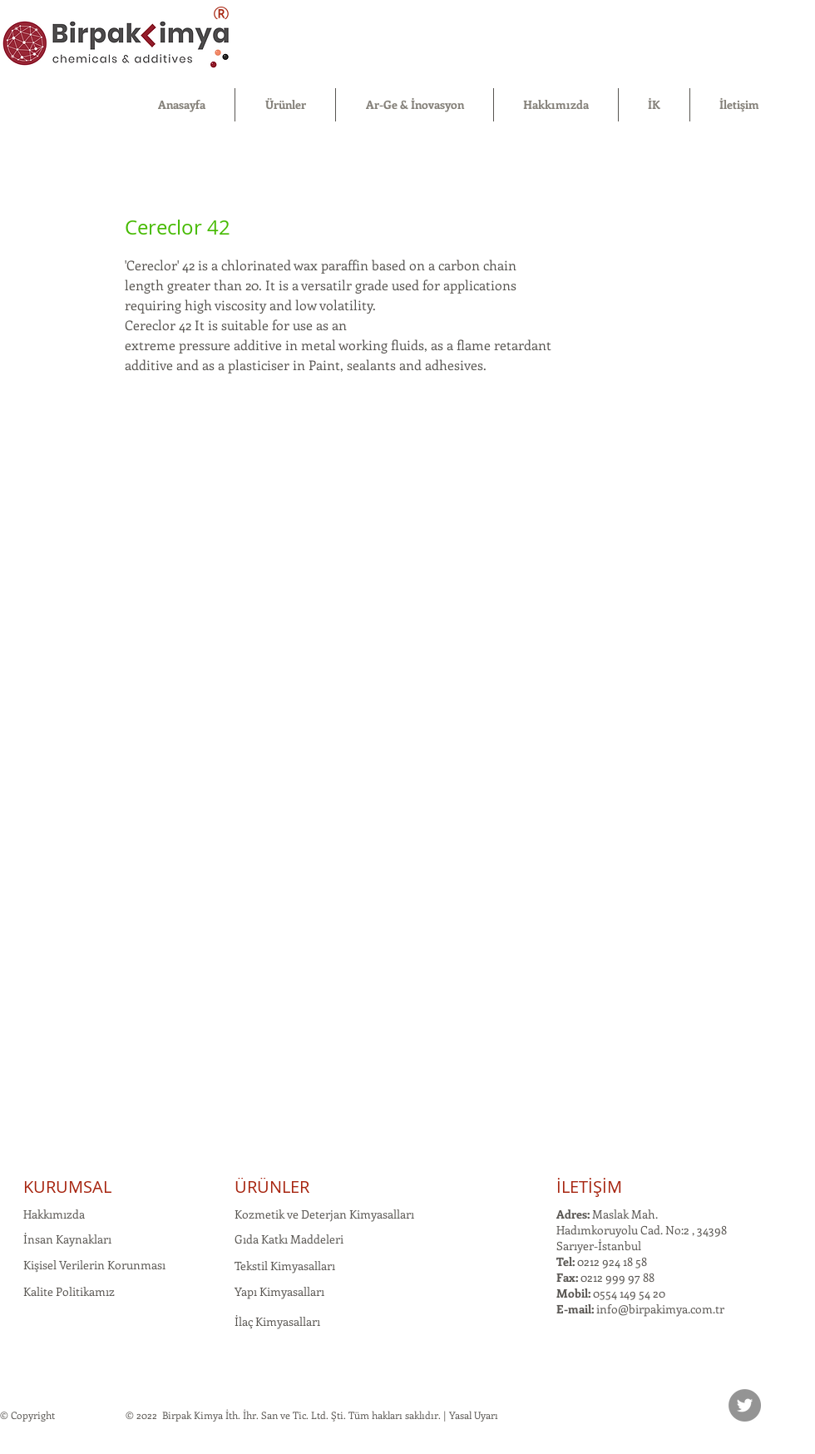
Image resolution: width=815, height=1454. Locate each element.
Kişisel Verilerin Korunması (94, 1265)
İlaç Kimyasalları (277, 1321)
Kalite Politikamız (69, 1291)
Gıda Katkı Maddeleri (289, 1239)
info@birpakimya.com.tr (660, 1309)
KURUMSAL (67, 1186)
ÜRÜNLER (272, 1186)
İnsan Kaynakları (67, 1239)
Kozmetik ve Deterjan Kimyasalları (324, 1214)
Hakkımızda (54, 1214)
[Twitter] (745, 1405)
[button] (285, 104)
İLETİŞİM (589, 1186)
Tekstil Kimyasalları (285, 1265)
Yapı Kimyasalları (279, 1291)
